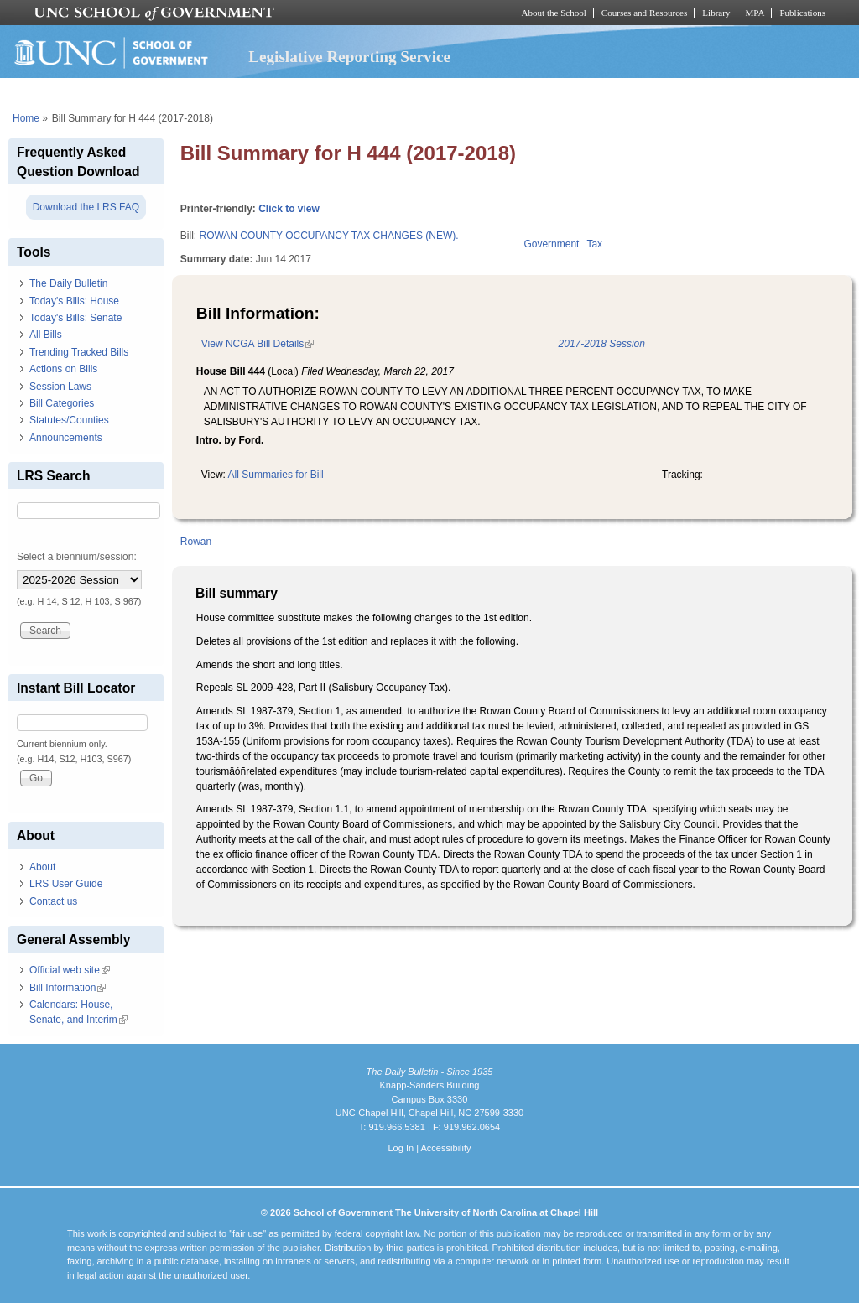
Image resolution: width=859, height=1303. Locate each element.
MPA (754, 13)
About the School (554, 13)
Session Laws (60, 386)
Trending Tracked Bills (78, 352)
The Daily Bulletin (68, 283)
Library (716, 13)
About (42, 867)
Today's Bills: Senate (75, 318)
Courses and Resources (644, 13)
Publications (802, 13)
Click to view (289, 209)
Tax (594, 244)
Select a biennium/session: (77, 557)
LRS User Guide (65, 884)
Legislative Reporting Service (349, 56)
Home (26, 118)
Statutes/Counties (69, 420)
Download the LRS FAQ (86, 207)
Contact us (53, 901)
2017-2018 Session (602, 344)
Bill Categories (61, 403)
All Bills (45, 334)
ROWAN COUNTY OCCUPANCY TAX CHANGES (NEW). (328, 235)
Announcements (65, 438)
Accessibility (445, 1148)
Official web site (69, 970)
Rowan (195, 542)
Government (551, 244)
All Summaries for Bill (276, 474)
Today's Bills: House (74, 301)
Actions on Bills (63, 369)
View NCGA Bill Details (257, 344)
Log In (401, 1148)
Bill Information (67, 988)
